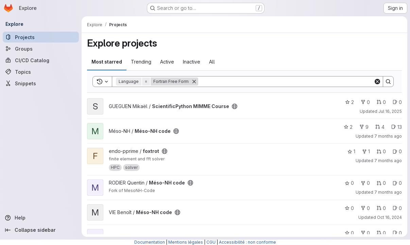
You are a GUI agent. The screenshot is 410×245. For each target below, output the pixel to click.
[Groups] (41, 48)
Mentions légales (185, 242)
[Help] (41, 217)
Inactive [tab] (191, 62)
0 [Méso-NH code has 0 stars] (349, 183)
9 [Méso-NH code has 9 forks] (364, 127)
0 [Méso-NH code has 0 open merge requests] (381, 183)
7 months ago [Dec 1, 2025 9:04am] (388, 160)
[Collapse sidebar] (41, 230)
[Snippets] (41, 83)
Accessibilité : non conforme (247, 242)
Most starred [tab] (106, 62)
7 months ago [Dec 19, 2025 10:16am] (388, 136)
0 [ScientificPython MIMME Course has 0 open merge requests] (381, 102)
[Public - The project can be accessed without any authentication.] (234, 106)
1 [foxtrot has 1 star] (351, 151)
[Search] (286, 81)
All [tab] (212, 62)
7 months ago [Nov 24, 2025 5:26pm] (388, 192)
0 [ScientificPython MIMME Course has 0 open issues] (397, 102)
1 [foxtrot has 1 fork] (366, 151)
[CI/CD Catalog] (41, 60)
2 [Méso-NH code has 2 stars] (348, 127)
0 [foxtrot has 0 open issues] (397, 151)
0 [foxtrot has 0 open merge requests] (381, 151)
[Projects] (41, 37)
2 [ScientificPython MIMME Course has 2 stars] (349, 102)
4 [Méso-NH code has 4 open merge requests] (380, 127)
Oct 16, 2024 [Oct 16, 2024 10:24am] (389, 217)
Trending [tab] (141, 62)
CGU (211, 242)
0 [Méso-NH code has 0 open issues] (397, 183)
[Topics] (41, 71)
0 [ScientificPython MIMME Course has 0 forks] (365, 102)
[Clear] (377, 81)
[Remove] (194, 81)
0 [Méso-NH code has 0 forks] (365, 183)
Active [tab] (167, 62)
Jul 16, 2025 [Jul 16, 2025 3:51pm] (390, 111)
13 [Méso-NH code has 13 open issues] (396, 127)
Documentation (149, 242)
